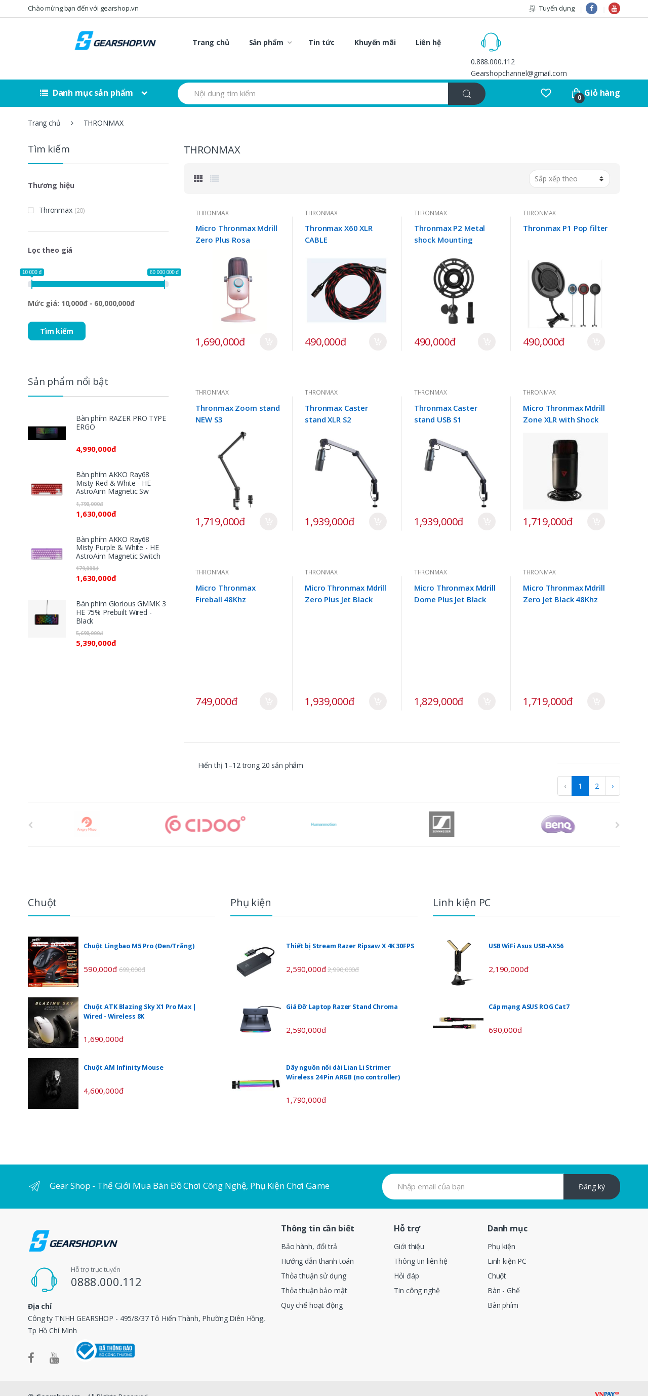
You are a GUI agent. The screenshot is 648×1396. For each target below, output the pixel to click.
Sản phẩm (266, 42)
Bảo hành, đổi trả (309, 1229)
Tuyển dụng (551, 8)
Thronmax (55, 193)
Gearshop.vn (58, 1379)
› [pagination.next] (613, 769)
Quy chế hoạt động (312, 1288)
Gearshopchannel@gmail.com (562, 48)
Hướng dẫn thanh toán (317, 1244)
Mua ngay (268, 325)
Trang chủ (210, 42)
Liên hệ (428, 42)
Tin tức (321, 42)
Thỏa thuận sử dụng (313, 1258)
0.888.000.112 (536, 36)
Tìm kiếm (56, 314)
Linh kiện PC (507, 1244)
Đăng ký (592, 1170)
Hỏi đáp (406, 1258)
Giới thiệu (409, 1229)
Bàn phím (503, 1288)
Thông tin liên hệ (421, 1244)
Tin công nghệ (416, 1273)
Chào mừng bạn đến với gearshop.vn (83, 8)
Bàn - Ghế (504, 1273)
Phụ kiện (501, 1229)
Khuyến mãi (375, 42)
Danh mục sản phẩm (86, 76)
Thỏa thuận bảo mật (314, 1273)
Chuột (497, 1258)
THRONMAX (211, 195)
